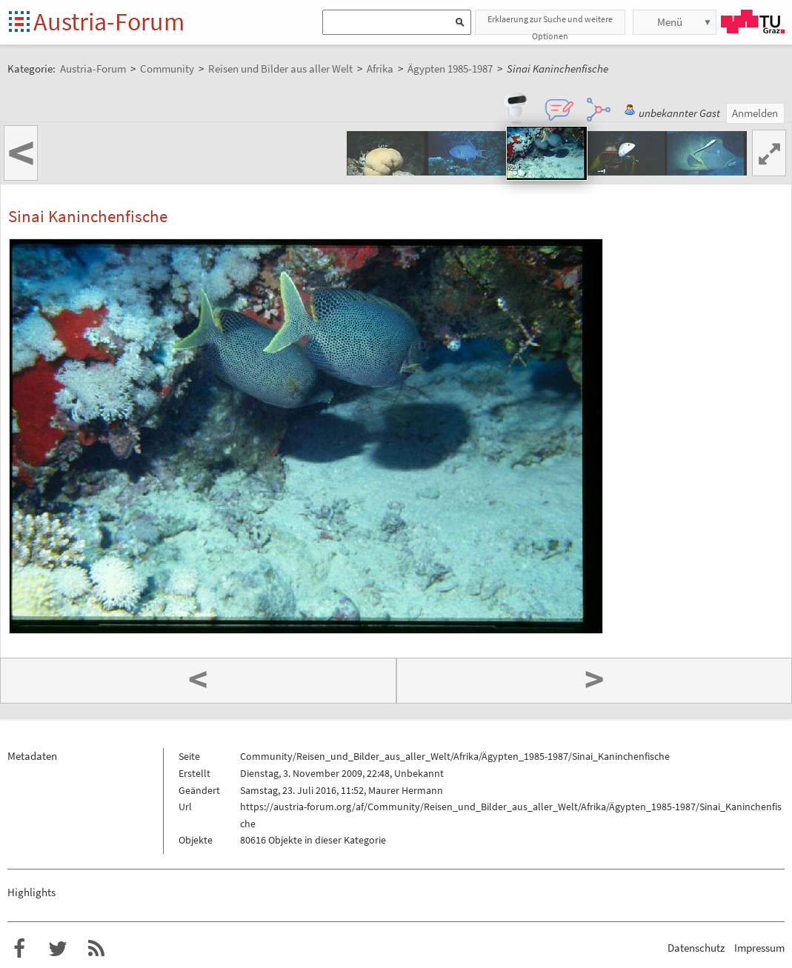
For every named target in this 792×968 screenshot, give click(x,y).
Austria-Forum (108, 21)
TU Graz (753, 21)
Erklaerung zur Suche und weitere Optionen (550, 24)
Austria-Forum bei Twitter (58, 949)
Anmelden (755, 113)
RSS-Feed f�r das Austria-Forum (96, 949)
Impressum (759, 948)
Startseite (20, 23)
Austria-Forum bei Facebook (19, 949)
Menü (669, 22)
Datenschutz (696, 948)
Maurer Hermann (405, 790)
